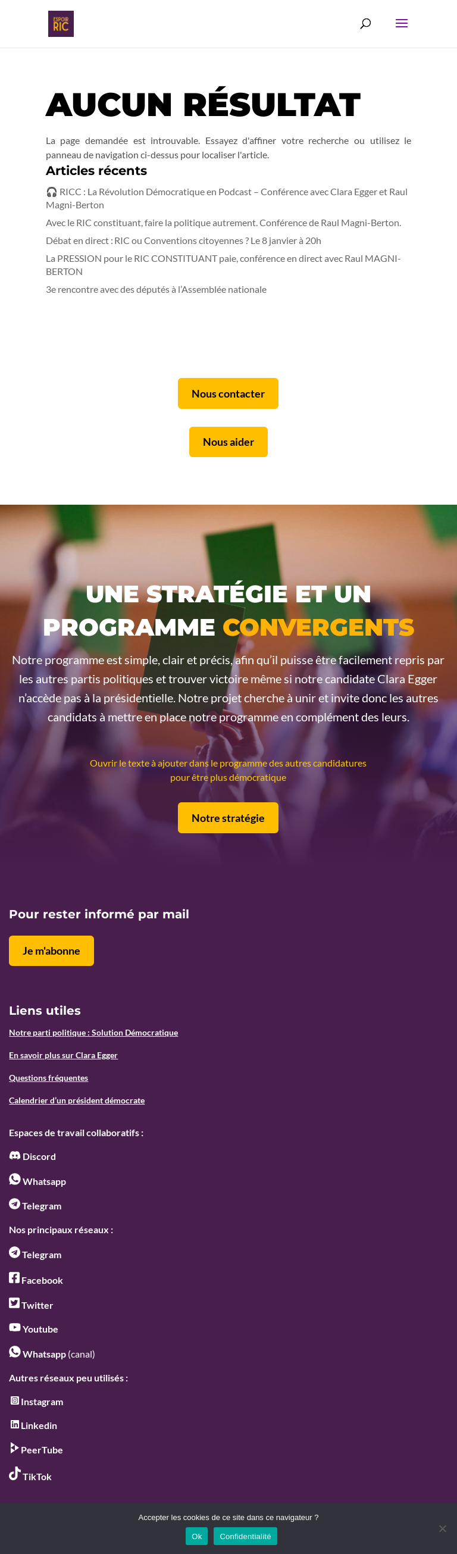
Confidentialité (245, 1536)
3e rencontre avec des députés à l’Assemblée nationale (156, 289)
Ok (197, 1536)
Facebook (36, 1280)
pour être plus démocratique (228, 777)
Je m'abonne (51, 950)
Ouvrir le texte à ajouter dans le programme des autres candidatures (228, 762)
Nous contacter (228, 393)
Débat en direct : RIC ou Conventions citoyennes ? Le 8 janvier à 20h (183, 240)
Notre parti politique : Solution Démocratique (93, 1032)
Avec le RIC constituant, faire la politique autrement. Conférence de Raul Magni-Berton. (223, 222)
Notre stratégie (228, 817)
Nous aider (228, 441)
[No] (442, 1528)
